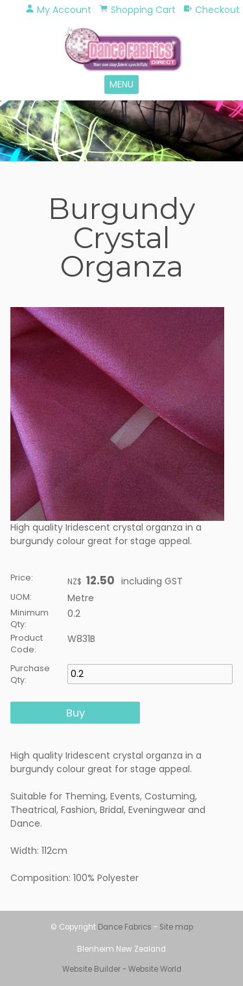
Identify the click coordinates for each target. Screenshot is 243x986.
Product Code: (26, 643)
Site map (176, 927)
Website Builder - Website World (121, 969)
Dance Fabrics (125, 927)
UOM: (21, 596)
